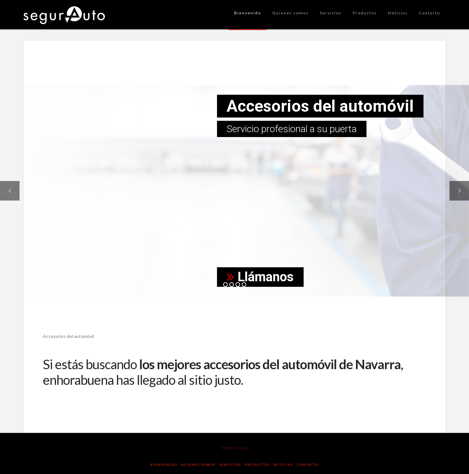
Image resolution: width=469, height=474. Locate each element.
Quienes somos (198, 465)
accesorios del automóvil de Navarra (302, 364)
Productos (257, 465)
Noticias (283, 465)
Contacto (308, 465)
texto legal (234, 448)
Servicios (230, 465)
